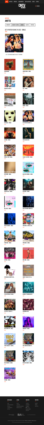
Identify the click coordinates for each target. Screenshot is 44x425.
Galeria (27, 25)
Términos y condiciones (28, 420)
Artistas (10, 1)
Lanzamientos (21, 1)
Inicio (7, 1)
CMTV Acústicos (28, 1)
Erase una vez (19, 407)
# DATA (18, 403)
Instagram (27, 404)
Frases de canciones (20, 406)
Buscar (37, 6)
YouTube (27, 403)
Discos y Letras (15, 25)
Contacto (27, 410)
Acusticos (18, 404)
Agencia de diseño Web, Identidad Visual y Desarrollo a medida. (22, 422)
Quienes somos (28, 409)
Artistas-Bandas (10, 404)
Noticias (15, 1)
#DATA (33, 1)
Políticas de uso (34, 420)
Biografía (8, 25)
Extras (37, 1)
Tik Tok (28, 407)
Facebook (27, 406)
